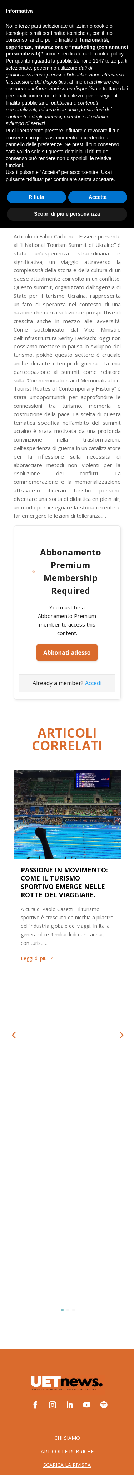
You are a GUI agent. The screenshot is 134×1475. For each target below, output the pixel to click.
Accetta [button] (98, 1444)
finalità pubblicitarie (27, 1349)
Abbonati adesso (66, 652)
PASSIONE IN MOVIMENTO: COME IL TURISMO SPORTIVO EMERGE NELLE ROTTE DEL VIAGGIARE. (64, 882)
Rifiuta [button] (36, 1444)
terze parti (116, 1307)
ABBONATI (29, 37)
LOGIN (96, 37)
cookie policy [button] (109, 1301)
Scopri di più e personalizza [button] (67, 1460)
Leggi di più (34, 958)
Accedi (93, 683)
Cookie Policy (67, 1212)
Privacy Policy (67, 1202)
